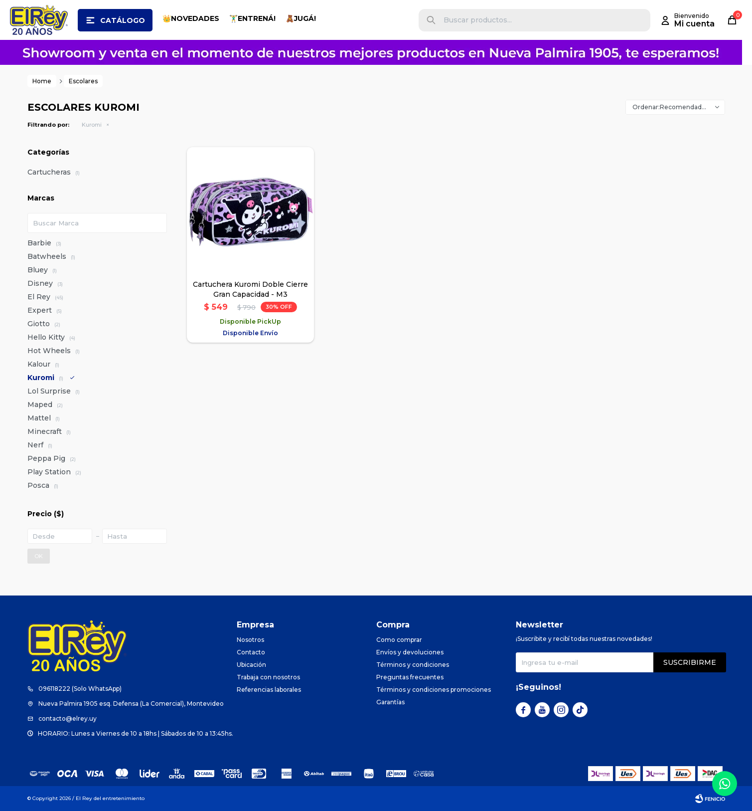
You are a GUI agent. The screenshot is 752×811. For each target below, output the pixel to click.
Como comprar (399, 639)
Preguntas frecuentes (410, 677)
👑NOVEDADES (190, 18)
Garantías (390, 702)
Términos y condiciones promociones (433, 689)
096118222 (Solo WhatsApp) (80, 688)
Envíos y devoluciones (410, 652)
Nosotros (250, 639)
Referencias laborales (269, 689)
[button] (431, 20)
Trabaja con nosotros (268, 677)
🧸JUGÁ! (301, 18)
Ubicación (251, 664)
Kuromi (92, 124)
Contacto (251, 652)
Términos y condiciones (412, 664)
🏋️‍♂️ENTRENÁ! (252, 18)
